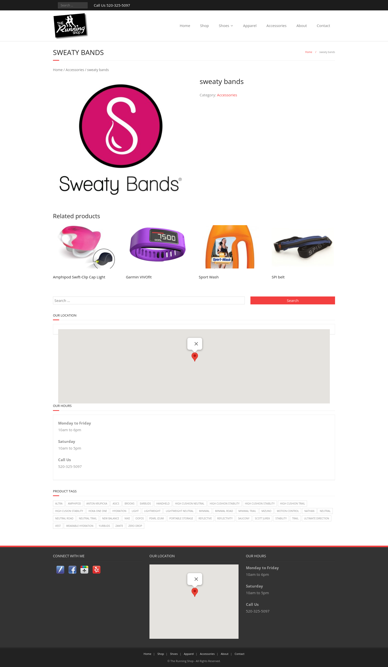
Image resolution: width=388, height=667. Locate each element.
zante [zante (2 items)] (119, 526)
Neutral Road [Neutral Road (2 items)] (64, 518)
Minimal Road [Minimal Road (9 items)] (224, 511)
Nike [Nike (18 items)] (127, 518)
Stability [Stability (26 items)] (281, 518)
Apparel (250, 25)
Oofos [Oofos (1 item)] (139, 518)
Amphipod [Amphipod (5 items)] (74, 503)
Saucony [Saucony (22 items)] (243, 518)
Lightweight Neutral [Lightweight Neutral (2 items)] (180, 511)
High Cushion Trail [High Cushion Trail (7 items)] (292, 503)
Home (185, 25)
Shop (204, 25)
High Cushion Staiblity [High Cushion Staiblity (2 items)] (260, 503)
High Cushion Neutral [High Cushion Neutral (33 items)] (189, 503)
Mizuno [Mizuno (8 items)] (266, 511)
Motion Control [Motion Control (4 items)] (288, 511)
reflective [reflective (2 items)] (205, 518)
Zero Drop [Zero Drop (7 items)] (135, 526)
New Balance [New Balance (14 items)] (110, 518)
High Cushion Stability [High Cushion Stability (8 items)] (225, 503)
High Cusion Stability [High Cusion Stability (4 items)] (69, 511)
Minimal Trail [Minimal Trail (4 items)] (247, 511)
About (301, 25)
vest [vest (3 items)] (58, 526)
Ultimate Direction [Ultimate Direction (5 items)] (316, 518)
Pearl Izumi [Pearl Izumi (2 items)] (156, 518)
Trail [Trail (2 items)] (295, 518)
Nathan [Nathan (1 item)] (309, 511)
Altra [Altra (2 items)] (59, 503)
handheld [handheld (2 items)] (163, 503)
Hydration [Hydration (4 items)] (119, 511)
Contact (323, 25)
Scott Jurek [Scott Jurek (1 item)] (262, 518)
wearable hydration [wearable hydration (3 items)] (79, 526)
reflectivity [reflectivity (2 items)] (225, 518)
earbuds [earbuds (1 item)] (145, 503)
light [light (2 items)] (135, 511)
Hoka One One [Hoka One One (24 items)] (98, 511)
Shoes (224, 25)
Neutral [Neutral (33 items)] (325, 511)
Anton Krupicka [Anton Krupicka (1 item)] (96, 503)
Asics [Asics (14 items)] (116, 503)
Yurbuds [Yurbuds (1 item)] (104, 526)
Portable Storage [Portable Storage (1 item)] (181, 518)
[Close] (196, 344)
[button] (195, 357)
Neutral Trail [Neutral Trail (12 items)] (88, 518)
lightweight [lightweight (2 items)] (152, 511)
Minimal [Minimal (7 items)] (204, 511)
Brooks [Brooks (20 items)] (130, 503)
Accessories (277, 25)
